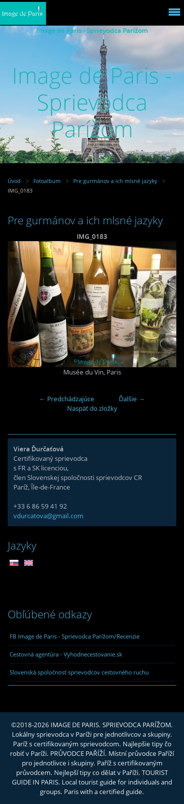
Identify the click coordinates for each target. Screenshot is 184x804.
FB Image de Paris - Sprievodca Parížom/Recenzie (75, 636)
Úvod (14, 181)
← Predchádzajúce (66, 398)
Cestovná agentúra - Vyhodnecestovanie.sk (66, 654)
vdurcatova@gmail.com (48, 515)
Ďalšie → (132, 398)
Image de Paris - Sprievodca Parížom (92, 30)
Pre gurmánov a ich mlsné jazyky (115, 181)
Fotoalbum (47, 181)
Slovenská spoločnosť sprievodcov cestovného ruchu (79, 672)
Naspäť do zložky (92, 408)
